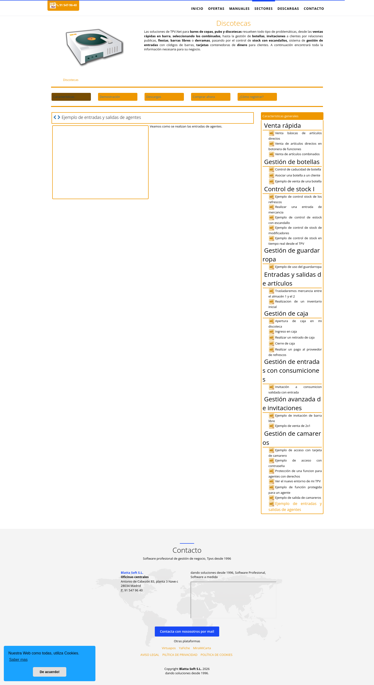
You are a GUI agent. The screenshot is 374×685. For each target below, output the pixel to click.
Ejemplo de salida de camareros (295, 497)
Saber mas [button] (18, 660)
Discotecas (70, 80)
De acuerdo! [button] (49, 672)
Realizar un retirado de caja (292, 337)
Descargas (288, 8)
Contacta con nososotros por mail (187, 631)
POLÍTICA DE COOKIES (216, 655)
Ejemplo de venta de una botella (295, 181)
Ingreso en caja (283, 331)
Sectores (264, 8)
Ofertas (216, 8)
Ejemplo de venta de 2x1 (290, 426)
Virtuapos (169, 648)
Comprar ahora (204, 97)
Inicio (197, 8)
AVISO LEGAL (149, 655)
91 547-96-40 (67, 5)
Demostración (110, 97)
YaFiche (184, 648)
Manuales (239, 8)
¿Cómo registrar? (251, 97)
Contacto (314, 8)
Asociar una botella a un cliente (294, 175)
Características (63, 97)
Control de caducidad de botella (295, 169)
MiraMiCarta (202, 648)
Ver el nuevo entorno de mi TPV (295, 481)
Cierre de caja (282, 343)
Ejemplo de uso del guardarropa (295, 267)
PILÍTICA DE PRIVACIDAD (179, 655)
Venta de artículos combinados (294, 154)
